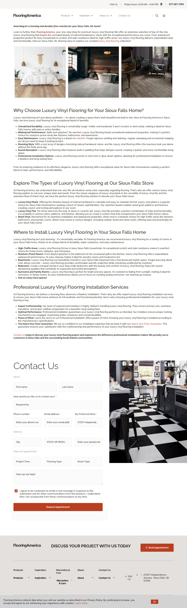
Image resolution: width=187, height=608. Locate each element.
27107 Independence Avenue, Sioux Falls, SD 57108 (156, 577)
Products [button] (67, 15)
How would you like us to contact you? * (35, 396)
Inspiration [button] (86, 15)
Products (21, 578)
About (85, 578)
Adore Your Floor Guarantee (146, 323)
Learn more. (81, 603)
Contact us (19, 335)
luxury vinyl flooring (108, 41)
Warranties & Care (64, 582)
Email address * (52, 414)
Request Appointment (58, 507)
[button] (156, 15)
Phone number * (22, 414)
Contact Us (124, 15)
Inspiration (43, 578)
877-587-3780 (176, 4)
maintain (80, 138)
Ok (154, 602)
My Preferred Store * (86, 414)
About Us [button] (105, 15)
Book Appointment (157, 547)
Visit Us (113, 4)
